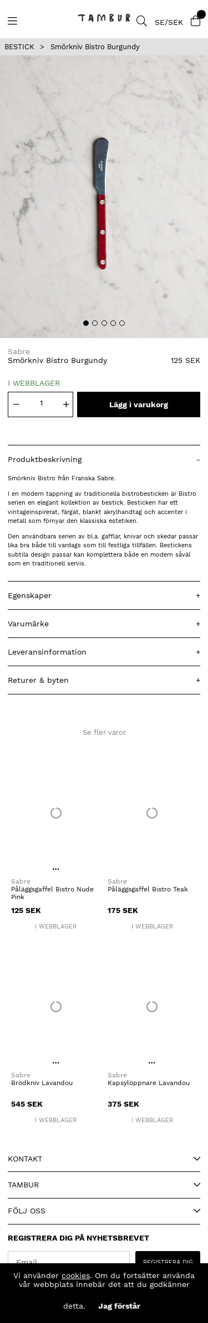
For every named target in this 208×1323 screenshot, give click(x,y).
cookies (76, 1275)
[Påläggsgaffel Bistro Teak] (152, 812)
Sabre (19, 351)
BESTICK (19, 47)
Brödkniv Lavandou (42, 1083)
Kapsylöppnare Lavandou (149, 1083)
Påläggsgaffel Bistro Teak (148, 889)
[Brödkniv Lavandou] (56, 1006)
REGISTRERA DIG (168, 1262)
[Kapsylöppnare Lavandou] (152, 1006)
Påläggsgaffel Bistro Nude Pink (52, 893)
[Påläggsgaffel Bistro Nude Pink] (56, 812)
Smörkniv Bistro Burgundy (95, 47)
